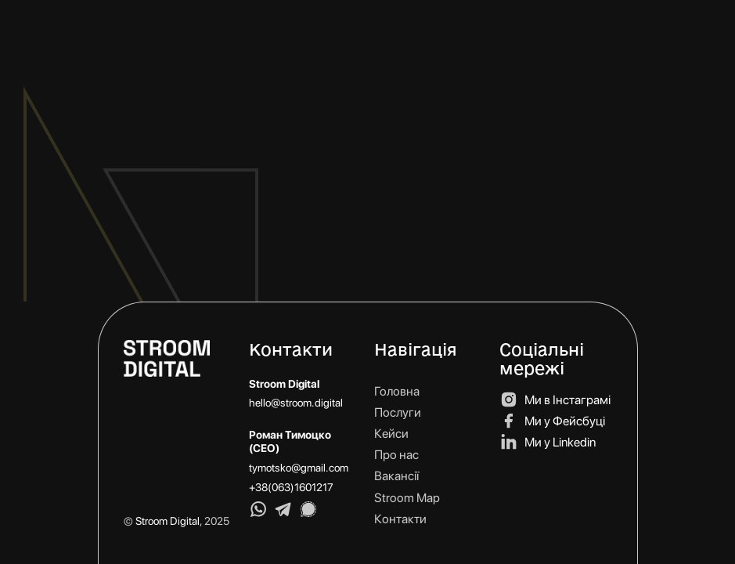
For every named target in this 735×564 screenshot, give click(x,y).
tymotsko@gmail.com (298, 467)
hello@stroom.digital (296, 402)
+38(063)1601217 (291, 487)
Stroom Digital (167, 521)
